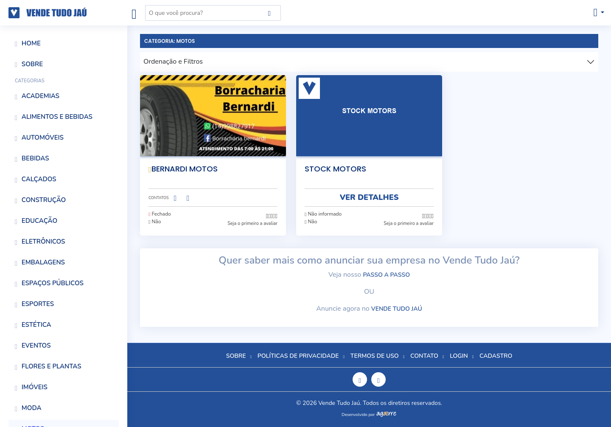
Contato (424, 356)
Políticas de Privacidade (298, 356)
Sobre (236, 356)
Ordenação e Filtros (173, 61)
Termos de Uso (374, 356)
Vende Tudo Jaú (396, 309)
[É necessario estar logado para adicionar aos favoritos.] (275, 166)
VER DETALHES (369, 197)
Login (459, 356)
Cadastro (495, 356)
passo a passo (386, 275)
